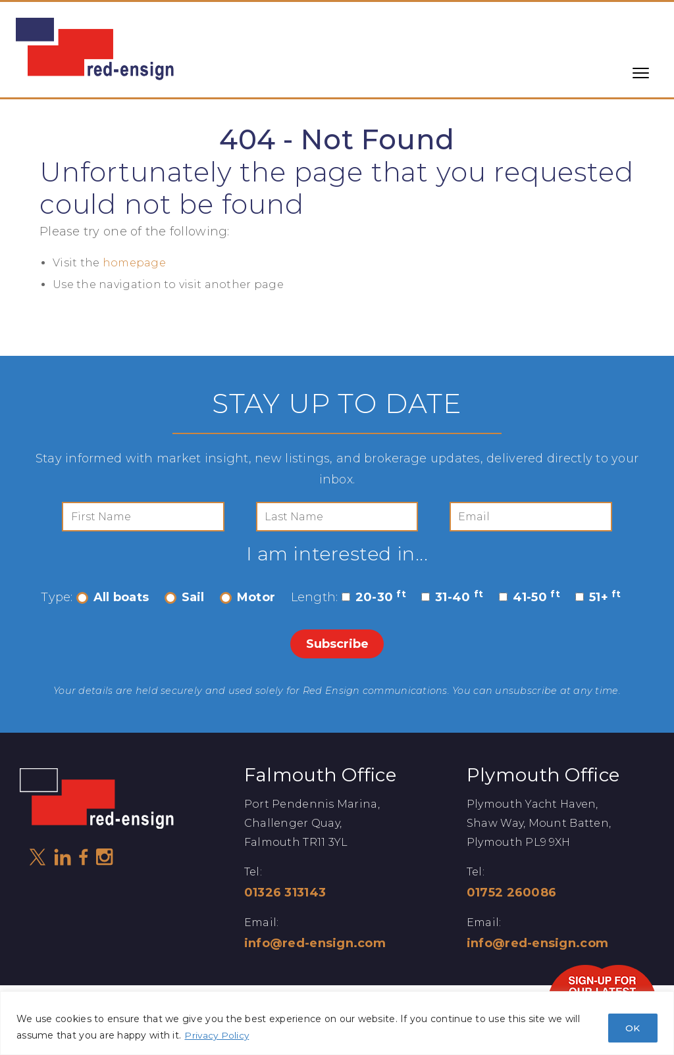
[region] (337, 1023)
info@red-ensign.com (315, 944)
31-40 (452, 598)
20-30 (374, 598)
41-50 (529, 598)
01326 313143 (285, 893)
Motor (247, 598)
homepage (134, 263)
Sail (185, 598)
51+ (598, 598)
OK (631, 1027)
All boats (112, 598)
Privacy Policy (217, 1035)
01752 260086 (511, 893)
